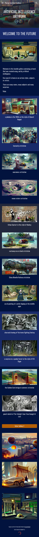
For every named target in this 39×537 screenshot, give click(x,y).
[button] (2, 3)
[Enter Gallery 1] (19, 426)
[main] (19, 14)
